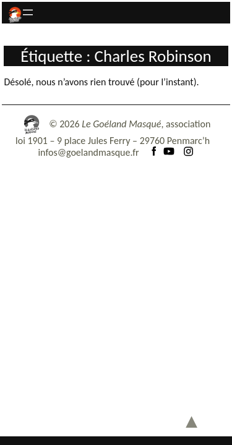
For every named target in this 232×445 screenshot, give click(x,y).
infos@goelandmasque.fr (88, 152)
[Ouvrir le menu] (27, 12)
